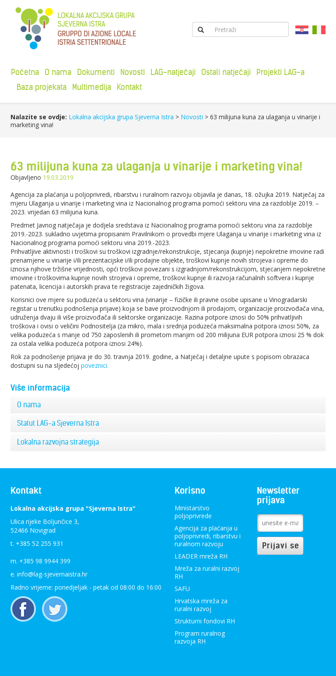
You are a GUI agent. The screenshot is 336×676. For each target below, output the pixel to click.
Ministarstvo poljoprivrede (193, 512)
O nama (58, 72)
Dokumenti (96, 72)
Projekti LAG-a (280, 72)
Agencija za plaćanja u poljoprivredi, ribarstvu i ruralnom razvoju (208, 536)
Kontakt (129, 87)
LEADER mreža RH (201, 556)
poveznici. (94, 365)
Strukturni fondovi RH (205, 621)
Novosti (132, 72)
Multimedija (91, 87)
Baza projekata (41, 87)
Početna (25, 72)
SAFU (182, 588)
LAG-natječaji (173, 72)
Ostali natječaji (226, 72)
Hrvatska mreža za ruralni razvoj (201, 605)
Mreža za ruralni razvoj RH (207, 572)
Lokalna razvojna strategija (58, 442)
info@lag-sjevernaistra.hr (52, 574)
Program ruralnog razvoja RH (200, 637)
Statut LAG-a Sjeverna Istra (58, 423)
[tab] (168, 405)
